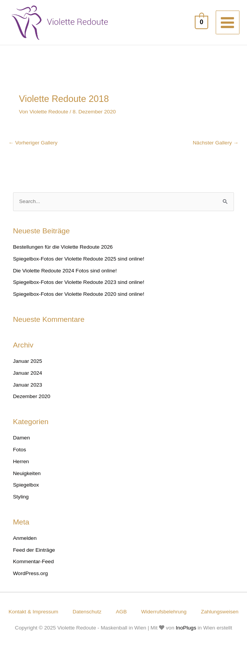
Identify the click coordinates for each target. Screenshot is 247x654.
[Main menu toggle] (228, 23)
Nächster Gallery (216, 144)
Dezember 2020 (31, 398)
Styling (21, 498)
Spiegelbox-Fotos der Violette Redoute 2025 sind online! (78, 260)
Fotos (19, 451)
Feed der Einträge (34, 551)
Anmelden (25, 540)
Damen (21, 439)
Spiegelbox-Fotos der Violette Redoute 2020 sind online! (78, 295)
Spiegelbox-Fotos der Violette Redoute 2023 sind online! (78, 284)
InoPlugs (186, 638)
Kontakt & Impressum (57, 613)
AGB (148, 613)
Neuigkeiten (27, 474)
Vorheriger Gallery (33, 144)
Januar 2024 (27, 374)
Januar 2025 (27, 363)
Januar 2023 (27, 386)
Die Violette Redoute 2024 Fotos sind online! (65, 272)
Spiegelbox (26, 486)
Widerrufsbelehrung (192, 613)
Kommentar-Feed (33, 563)
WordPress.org (30, 575)
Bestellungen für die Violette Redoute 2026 (63, 248)
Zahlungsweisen (123, 621)
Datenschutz (112, 613)
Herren (21, 463)
